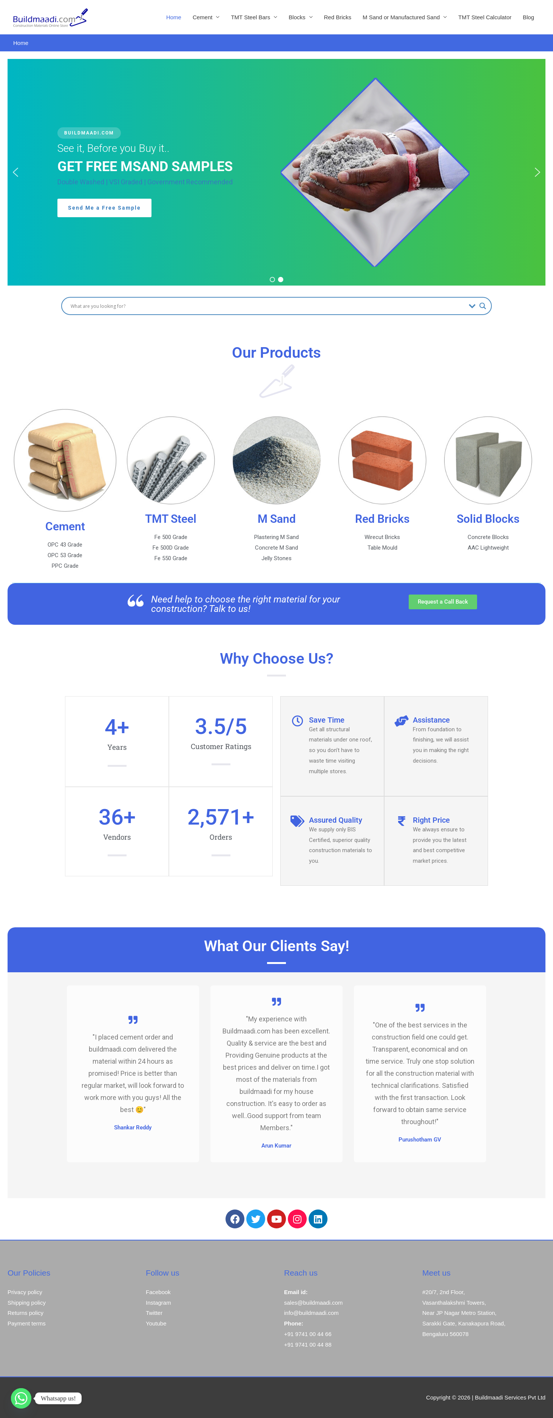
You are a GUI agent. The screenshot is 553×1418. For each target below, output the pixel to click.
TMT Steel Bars (250, 17)
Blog (528, 17)
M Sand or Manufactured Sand (401, 17)
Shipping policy (27, 1302)
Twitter (154, 1313)
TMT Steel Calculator (484, 17)
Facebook (158, 1292)
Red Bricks (338, 17)
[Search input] (268, 306)
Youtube (156, 1323)
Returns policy (25, 1313)
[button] (15, 172)
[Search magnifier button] (482, 306)
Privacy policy (25, 1292)
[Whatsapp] (21, 1398)
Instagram (158, 1302)
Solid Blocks (488, 518)
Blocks (297, 17)
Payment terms (27, 1323)
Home (173, 17)
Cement (203, 17)
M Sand (277, 518)
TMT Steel (170, 518)
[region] (276, 172)
